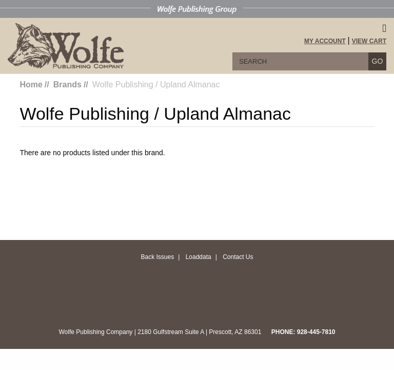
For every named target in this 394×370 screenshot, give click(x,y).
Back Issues (157, 257)
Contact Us (238, 257)
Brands (67, 84)
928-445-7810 (316, 332)
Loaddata (198, 257)
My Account (325, 41)
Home (30, 84)
